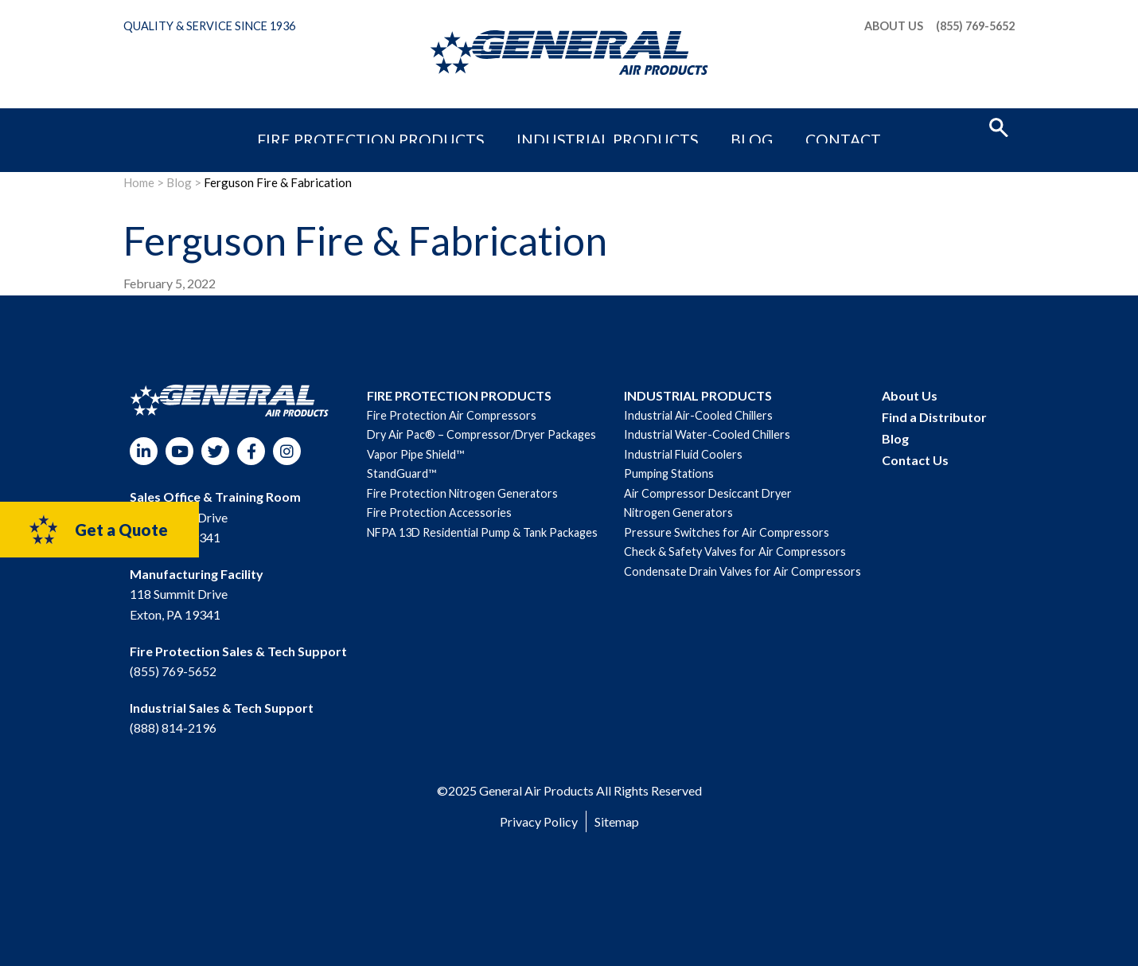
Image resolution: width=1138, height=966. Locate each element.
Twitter (215, 451)
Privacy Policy (539, 821)
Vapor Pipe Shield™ (415, 454)
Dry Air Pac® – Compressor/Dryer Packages (481, 434)
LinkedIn (144, 451)
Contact (765, 125)
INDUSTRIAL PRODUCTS (698, 395)
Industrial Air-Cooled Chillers (698, 415)
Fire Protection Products (429, 125)
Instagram (287, 451)
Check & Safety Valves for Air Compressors (735, 551)
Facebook (251, 451)
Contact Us (915, 459)
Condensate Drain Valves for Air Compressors (742, 571)
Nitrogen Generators (678, 512)
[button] (999, 125)
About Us (893, 26)
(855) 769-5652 (975, 26)
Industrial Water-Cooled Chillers (707, 434)
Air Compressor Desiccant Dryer (708, 493)
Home (138, 182)
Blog (703, 125)
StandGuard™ (401, 473)
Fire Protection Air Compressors (451, 415)
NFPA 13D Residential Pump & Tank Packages (482, 532)
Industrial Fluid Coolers (683, 454)
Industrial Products (600, 125)
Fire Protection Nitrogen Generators (462, 493)
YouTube (179, 451)
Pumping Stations (669, 473)
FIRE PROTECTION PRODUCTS (459, 395)
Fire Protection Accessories (439, 512)
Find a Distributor (934, 416)
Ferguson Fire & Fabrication (278, 182)
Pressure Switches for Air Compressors (726, 532)
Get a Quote (97, 530)
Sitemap (616, 821)
